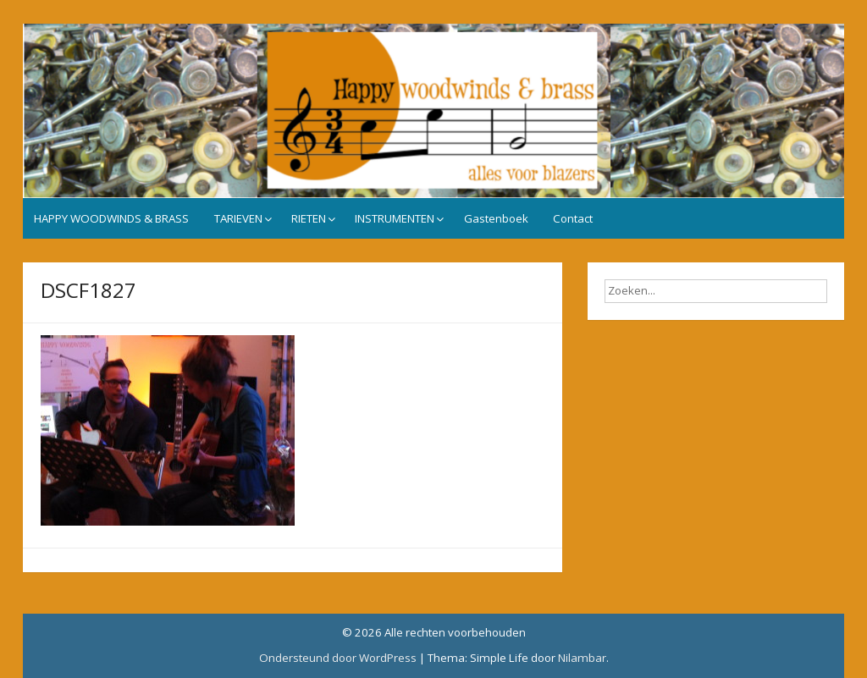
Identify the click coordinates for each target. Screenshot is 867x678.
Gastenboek (496, 218)
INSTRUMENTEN (394, 218)
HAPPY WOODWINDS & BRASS (111, 218)
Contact (573, 218)
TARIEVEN (238, 218)
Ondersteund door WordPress (338, 657)
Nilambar (582, 657)
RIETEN (308, 218)
